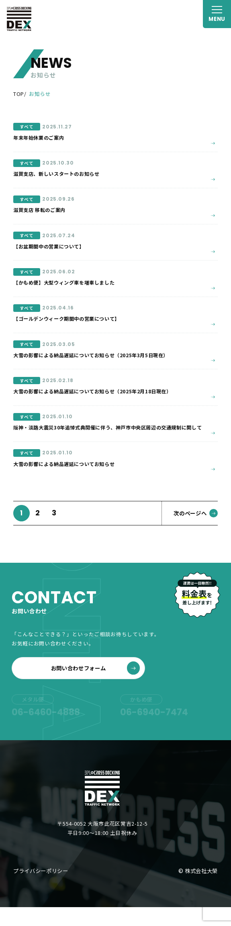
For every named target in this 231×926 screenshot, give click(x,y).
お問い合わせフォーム (95, 686)
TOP (18, 94)
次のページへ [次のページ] (196, 532)
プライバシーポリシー (40, 889)
